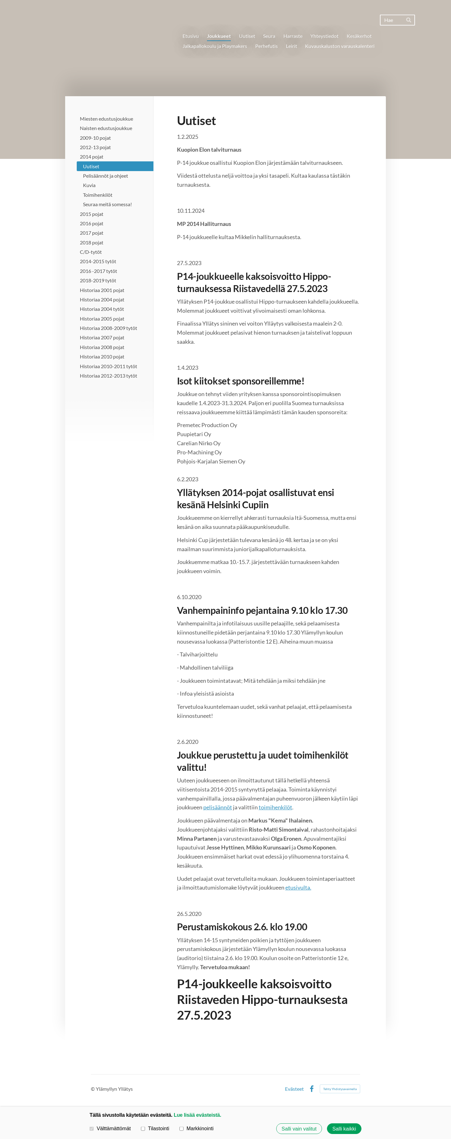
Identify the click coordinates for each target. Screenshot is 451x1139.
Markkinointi (196, 1128)
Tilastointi (155, 1128)
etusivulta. (298, 887)
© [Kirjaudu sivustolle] (93, 1089)
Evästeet (294, 1088)
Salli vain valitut (299, 1128)
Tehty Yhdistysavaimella (340, 1089)
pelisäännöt (217, 807)
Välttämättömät (110, 1128)
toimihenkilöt (275, 807)
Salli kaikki (344, 1128)
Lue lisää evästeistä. (197, 1115)
